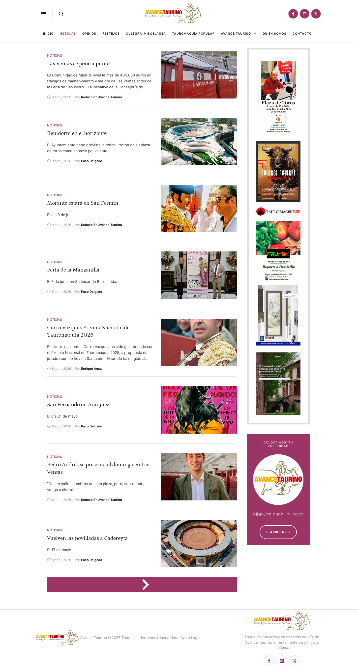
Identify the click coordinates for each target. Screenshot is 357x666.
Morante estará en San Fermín (82, 203)
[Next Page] (148, 584)
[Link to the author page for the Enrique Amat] (91, 368)
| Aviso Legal (189, 637)
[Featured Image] (199, 75)
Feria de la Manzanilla (73, 270)
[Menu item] (48, 34)
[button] (43, 13)
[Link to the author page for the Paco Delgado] (91, 161)
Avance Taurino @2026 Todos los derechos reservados (128, 637)
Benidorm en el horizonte (77, 133)
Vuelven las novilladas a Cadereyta (87, 538)
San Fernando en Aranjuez (78, 404)
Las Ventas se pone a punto (78, 63)
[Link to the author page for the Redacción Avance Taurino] (101, 97)
